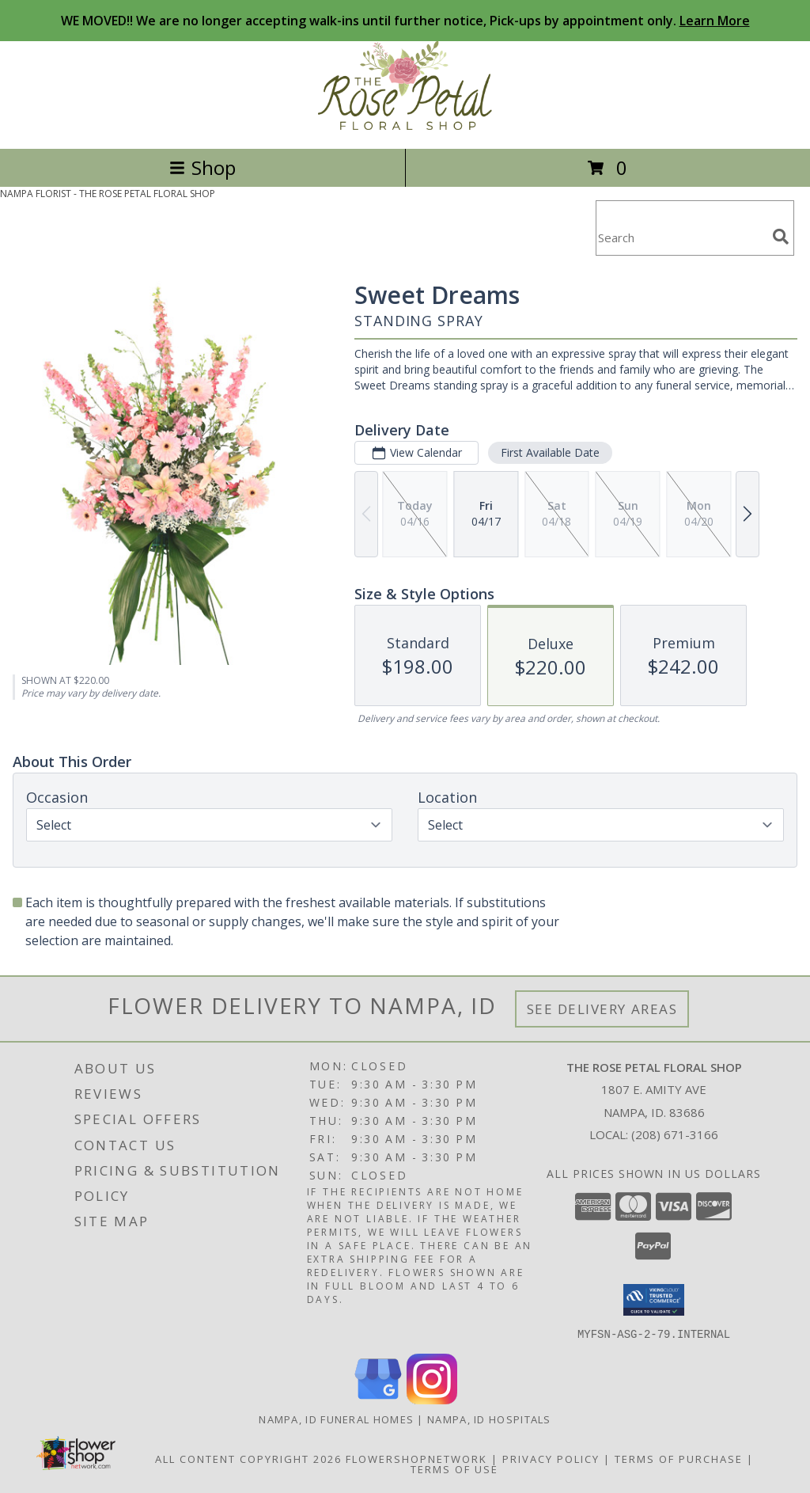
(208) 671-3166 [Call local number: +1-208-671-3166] (674, 1134)
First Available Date (550, 452)
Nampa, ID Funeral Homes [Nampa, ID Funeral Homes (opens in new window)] (336, 1418)
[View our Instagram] (432, 1399)
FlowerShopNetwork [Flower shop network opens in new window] (416, 1458)
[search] (780, 236)
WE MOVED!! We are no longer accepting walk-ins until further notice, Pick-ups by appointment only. (405, 20)
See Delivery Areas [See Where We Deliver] (602, 1009)
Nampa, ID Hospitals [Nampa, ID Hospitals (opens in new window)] (489, 1418)
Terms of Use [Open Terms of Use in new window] (454, 1468)
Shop (202, 167)
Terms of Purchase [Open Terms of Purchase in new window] (679, 1458)
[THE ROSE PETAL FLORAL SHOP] (405, 125)
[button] (653, 1300)
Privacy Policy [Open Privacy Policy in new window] (551, 1458)
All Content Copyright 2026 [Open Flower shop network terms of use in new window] (248, 1458)
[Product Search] (681, 238)
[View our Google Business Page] (378, 1399)
